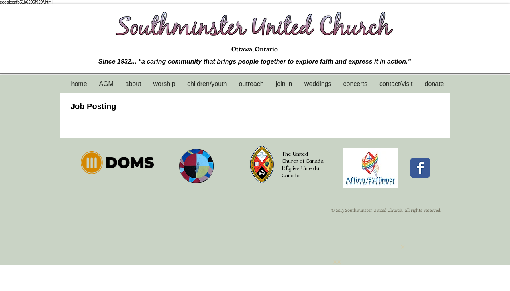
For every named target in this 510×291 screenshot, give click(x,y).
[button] (133, 84)
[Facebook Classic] (420, 168)
